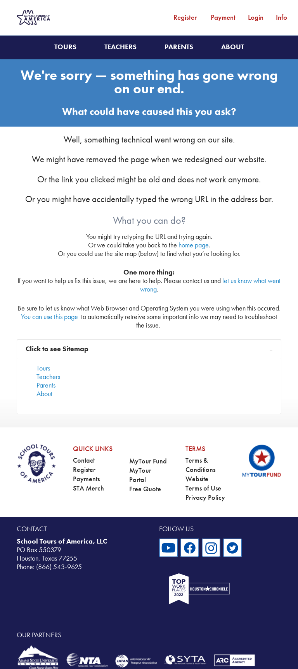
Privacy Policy (205, 497)
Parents (179, 47)
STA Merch (88, 488)
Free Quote (145, 489)
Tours (65, 47)
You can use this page (49, 316)
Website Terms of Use (203, 483)
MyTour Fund (148, 461)
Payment (223, 17)
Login (255, 17)
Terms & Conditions (200, 465)
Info (281, 17)
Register (185, 17)
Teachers (120, 47)
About (232, 47)
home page (193, 245)
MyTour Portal (140, 475)
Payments (86, 479)
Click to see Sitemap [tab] (57, 349)
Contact (84, 460)
